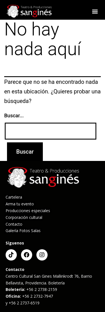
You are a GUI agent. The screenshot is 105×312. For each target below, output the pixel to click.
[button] (94, 11)
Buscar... (14, 115)
